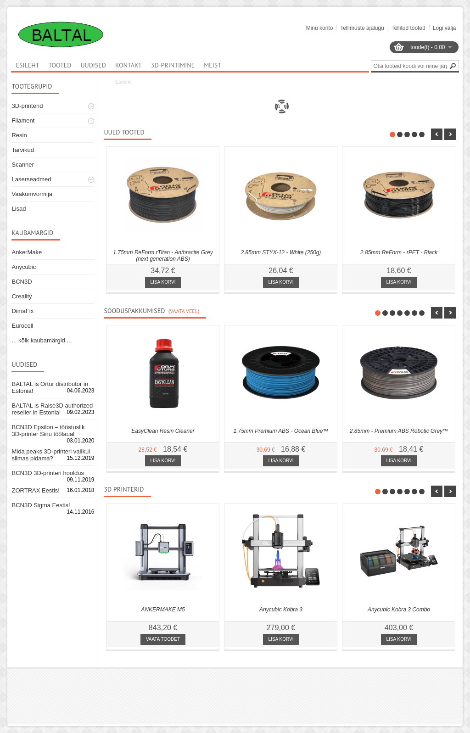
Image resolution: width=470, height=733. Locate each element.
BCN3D (21, 281)
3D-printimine (173, 65)
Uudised (93, 65)
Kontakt (128, 65)
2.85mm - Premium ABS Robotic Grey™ (399, 431)
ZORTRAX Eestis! (35, 490)
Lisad (18, 208)
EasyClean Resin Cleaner (162, 431)
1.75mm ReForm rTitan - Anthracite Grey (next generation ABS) (163, 255)
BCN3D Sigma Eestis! (40, 505)
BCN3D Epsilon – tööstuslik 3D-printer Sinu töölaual (47, 430)
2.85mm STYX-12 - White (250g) (281, 252)
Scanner (22, 164)
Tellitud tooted (408, 28)
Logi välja (444, 28)
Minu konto (319, 28)
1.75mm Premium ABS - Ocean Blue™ (281, 431)
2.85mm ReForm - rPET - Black (398, 252)
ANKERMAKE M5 (163, 609)
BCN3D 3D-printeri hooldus (47, 473)
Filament (22, 120)
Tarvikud (22, 149)
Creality (21, 296)
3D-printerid (27, 105)
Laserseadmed (31, 179)
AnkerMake (26, 252)
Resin (19, 135)
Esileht (122, 81)
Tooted (59, 65)
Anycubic (23, 266)
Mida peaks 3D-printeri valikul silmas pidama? (50, 455)
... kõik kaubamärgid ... (41, 340)
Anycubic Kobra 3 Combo (399, 609)
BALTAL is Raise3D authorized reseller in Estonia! (52, 409)
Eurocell (22, 325)
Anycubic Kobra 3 (280, 609)
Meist (212, 65)
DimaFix (22, 311)
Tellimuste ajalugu (362, 28)
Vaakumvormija (31, 193)
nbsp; (436, 134)
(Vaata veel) (183, 311)
